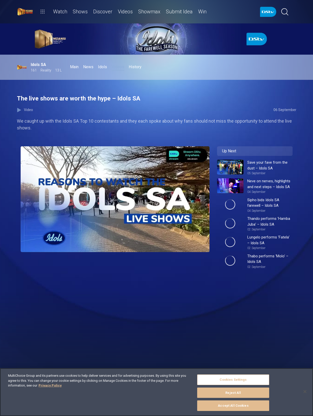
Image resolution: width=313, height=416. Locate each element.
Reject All (233, 393)
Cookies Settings (233, 380)
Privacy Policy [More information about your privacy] (50, 385)
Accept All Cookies (233, 405)
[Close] (304, 391)
